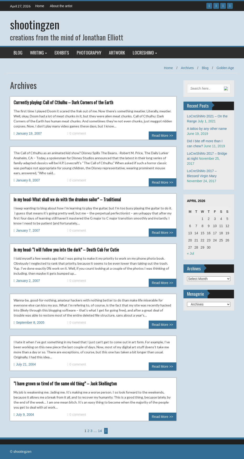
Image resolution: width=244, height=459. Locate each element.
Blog (18, 52)
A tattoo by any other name (207, 129)
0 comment (76, 133)
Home (39, 6)
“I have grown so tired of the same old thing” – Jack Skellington (65, 383)
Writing (37, 52)
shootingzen (35, 24)
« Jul (190, 253)
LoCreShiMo (143, 52)
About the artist (61, 6)
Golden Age (225, 68)
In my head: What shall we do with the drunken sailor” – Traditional (67, 199)
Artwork (117, 52)
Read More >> (162, 135)
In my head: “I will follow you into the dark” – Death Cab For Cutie (66, 249)
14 (100, 431)
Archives (187, 68)
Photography (89, 52)
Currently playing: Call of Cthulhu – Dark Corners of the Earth (63, 102)
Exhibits (62, 52)
